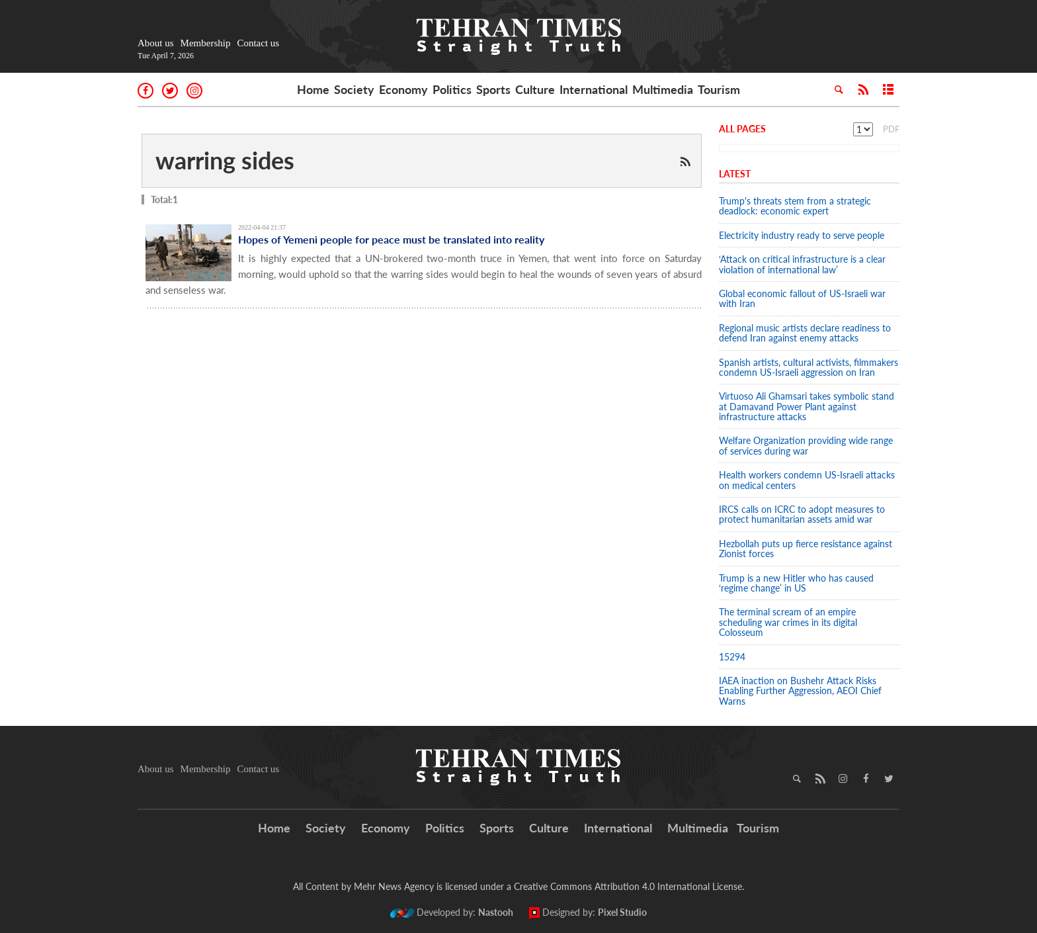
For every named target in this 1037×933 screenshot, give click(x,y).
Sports (493, 89)
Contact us (258, 43)
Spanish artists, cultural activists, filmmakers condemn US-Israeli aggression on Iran (808, 367)
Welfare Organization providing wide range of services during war (806, 445)
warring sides (224, 160)
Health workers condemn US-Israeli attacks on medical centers (807, 479)
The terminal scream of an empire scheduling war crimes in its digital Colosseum (788, 622)
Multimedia (662, 89)
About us (156, 43)
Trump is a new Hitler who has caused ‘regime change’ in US (796, 583)
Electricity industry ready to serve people (801, 235)
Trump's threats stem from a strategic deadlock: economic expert (795, 205)
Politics (452, 89)
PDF (891, 129)
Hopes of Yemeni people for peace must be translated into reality (391, 239)
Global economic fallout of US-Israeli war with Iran (802, 298)
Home (313, 89)
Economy (403, 89)
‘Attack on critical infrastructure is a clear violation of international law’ (802, 264)
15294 (732, 656)
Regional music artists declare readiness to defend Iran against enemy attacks (805, 332)
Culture (535, 89)
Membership (206, 43)
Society (354, 89)
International (594, 89)
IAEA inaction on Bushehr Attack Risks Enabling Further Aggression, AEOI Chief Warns (800, 691)
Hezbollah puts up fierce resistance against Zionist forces (805, 548)
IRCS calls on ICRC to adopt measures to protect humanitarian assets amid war (802, 514)
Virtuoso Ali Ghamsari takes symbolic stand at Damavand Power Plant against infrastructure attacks (806, 406)
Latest (735, 173)
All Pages (742, 128)
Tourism (719, 89)
